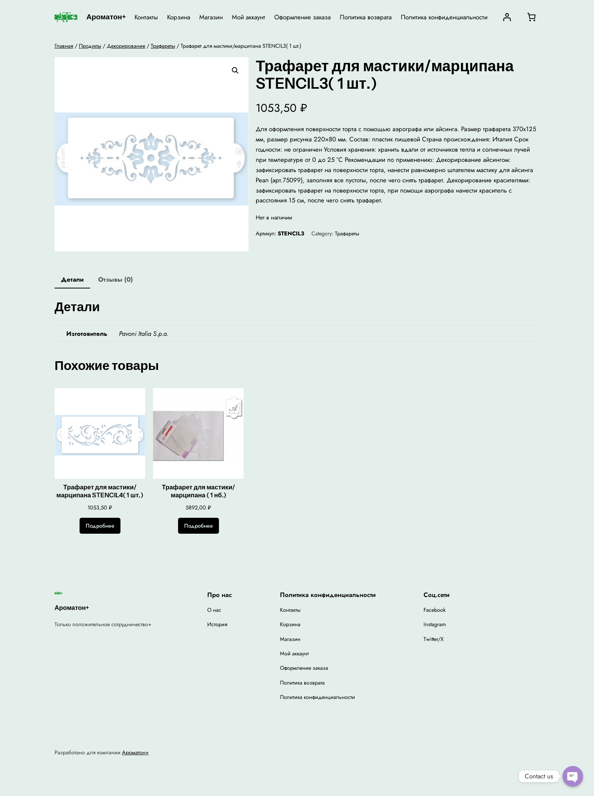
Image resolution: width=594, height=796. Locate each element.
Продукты (90, 46)
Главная (64, 46)
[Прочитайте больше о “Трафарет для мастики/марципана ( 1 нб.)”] (198, 526)
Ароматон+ (106, 16)
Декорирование (126, 46)
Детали (72, 279)
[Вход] (507, 17)
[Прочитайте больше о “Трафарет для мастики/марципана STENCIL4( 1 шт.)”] (100, 526)
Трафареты (163, 46)
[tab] (72, 279)
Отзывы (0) (115, 279)
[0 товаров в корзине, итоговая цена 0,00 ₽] (531, 17)
